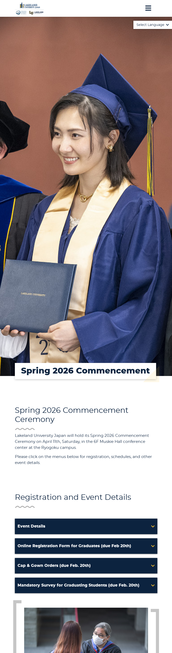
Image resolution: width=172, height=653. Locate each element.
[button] (86, 526)
